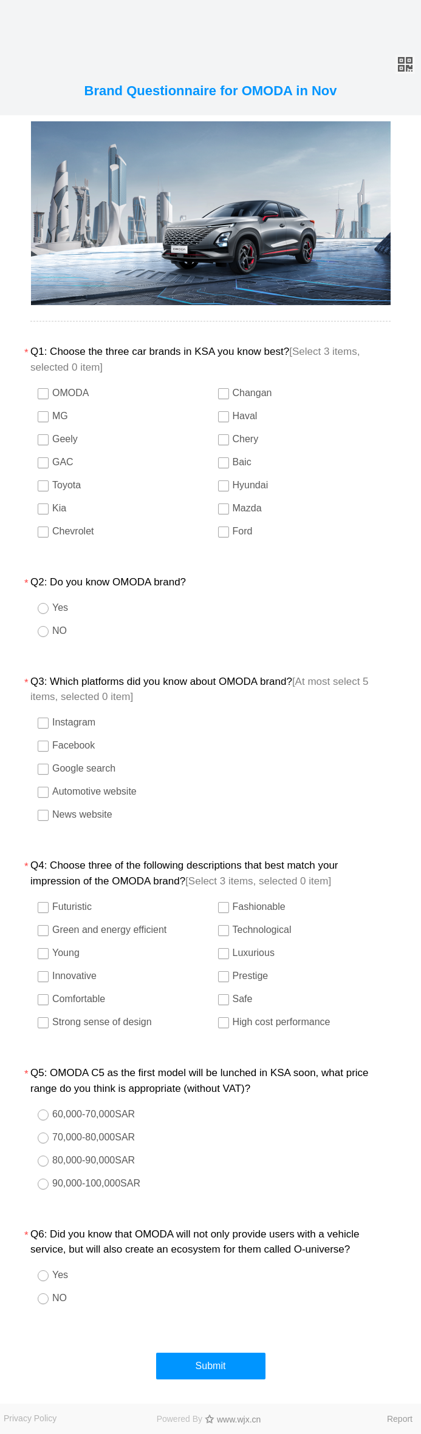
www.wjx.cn (239, 1419)
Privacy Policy (30, 1418)
